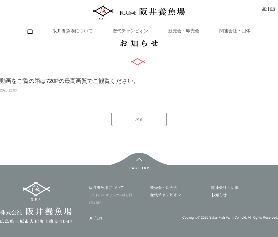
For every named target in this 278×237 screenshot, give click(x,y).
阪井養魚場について (73, 30)
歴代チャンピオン (130, 30)
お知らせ (219, 194)
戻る (139, 119)
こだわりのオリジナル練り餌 (110, 195)
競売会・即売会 (183, 30)
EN (272, 9)
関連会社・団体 (234, 30)
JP (264, 9)
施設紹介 (95, 202)
